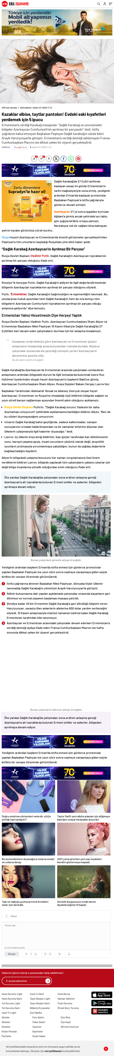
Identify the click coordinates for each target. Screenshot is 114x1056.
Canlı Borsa (64, 993)
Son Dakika (36, 1012)
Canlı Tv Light (9, 1012)
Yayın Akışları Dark (40, 1003)
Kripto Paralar (9, 1031)
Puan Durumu (65, 1003)
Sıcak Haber (39, 1036)
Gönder (12, 953)
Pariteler (6, 1036)
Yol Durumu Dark (11, 1007)
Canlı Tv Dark (37, 993)
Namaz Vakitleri (66, 998)
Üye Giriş (65, 1017)
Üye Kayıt (66, 1022)
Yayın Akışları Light (40, 998)
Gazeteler (37, 1031)
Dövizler (6, 1022)
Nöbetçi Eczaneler (40, 1007)
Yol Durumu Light (11, 1003)
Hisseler (6, 1026)
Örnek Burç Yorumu (68, 1007)
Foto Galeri (38, 1017)
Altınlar (6, 1017)
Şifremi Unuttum (70, 1026)
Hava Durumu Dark (12, 998)
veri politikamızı (53, 1050)
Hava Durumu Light (12, 993)
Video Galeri (38, 1022)
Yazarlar (37, 1026)
